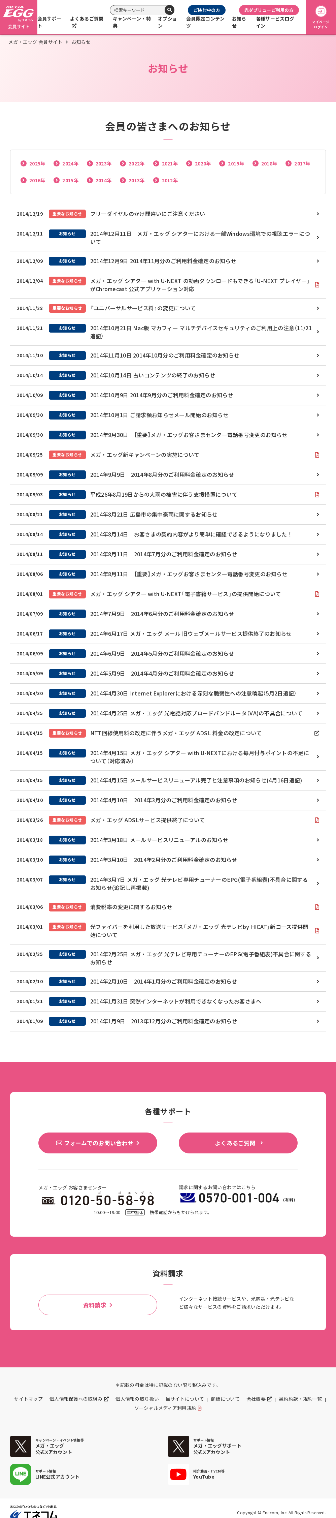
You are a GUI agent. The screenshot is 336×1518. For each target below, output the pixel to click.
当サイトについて (185, 1398)
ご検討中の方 (206, 10)
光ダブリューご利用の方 (269, 10)
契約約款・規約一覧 (300, 1398)
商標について (225, 1398)
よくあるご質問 (87, 18)
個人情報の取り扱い (137, 1398)
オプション (167, 22)
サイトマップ (28, 1398)
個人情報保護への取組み (75, 1398)
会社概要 (256, 1398)
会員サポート (49, 22)
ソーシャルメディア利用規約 (165, 1407)
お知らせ (239, 22)
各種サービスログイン (275, 22)
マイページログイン (320, 17)
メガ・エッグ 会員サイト (35, 41)
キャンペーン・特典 (132, 22)
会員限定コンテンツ (205, 22)
